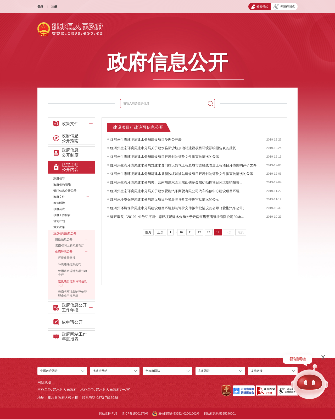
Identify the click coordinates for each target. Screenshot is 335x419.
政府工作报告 (62, 215)
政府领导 (59, 178)
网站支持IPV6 (108, 413)
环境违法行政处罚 (69, 264)
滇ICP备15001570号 (135, 413)
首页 (148, 232)
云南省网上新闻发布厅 (69, 245)
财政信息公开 (71, 239)
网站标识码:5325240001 (220, 413)
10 (181, 232)
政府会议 (59, 209)
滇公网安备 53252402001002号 (176, 413)
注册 (54, 6)
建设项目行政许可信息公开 (72, 283)
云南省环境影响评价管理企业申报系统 (72, 293)
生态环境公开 (71, 251)
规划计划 (59, 221)
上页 (160, 232)
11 (190, 232)
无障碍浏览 (284, 6)
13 (208, 232)
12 (199, 232)
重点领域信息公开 (71, 233)
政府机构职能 (62, 184)
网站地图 (44, 382)
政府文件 (71, 196)
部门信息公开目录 (64, 190)
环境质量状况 (66, 257)
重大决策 (71, 227)
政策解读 (59, 202)
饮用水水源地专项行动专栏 (72, 272)
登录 (40, 6)
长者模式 (259, 6)
